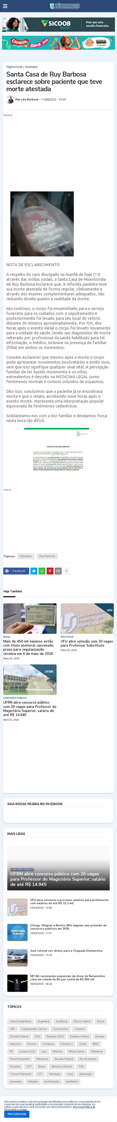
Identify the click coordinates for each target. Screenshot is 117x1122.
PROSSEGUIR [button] (17, 1114)
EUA (37, 1036)
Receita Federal (64, 1059)
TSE (81, 1066)
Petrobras (42, 1059)
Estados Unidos (79, 1036)
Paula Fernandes (20, 1059)
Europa (100, 1036)
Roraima (15, 1066)
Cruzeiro (79, 1029)
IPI (11, 1051)
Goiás (82, 1044)
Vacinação (55, 1074)
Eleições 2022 (55, 1036)
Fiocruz (32, 1044)
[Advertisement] (54, 146)
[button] (5, 6)
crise (70, 1074)
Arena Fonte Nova (20, 1021)
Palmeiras (97, 1051)
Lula (43, 1051)
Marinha (57, 1051)
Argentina (43, 1021)
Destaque (31, 66)
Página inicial (14, 66)
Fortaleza (48, 1044)
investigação (51, 1081)
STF (29, 1066)
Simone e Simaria (62, 1066)
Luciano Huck (27, 1051)
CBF (12, 1029)
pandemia (72, 1081)
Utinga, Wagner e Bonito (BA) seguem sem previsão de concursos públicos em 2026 (68, 927)
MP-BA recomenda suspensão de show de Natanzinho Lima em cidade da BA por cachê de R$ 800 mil (67, 978)
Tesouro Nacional (20, 1074)
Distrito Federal (19, 1036)
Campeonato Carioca (34, 1029)
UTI (40, 1074)
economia (15, 1081)
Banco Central (82, 1021)
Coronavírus (60, 1029)
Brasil (100, 1021)
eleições (33, 1081)
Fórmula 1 (67, 1044)
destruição (85, 1074)
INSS (96, 1044)
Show (41, 1066)
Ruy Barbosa (47, 556)
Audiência (61, 1021)
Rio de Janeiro (88, 1059)
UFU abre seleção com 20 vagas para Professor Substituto (87, 643)
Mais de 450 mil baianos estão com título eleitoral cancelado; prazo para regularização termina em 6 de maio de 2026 (28, 647)
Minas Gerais (77, 1051)
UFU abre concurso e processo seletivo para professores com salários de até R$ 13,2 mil (69, 901)
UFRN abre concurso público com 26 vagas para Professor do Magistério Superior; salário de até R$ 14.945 (29, 709)
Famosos (15, 1044)
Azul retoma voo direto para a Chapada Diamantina (66, 951)
